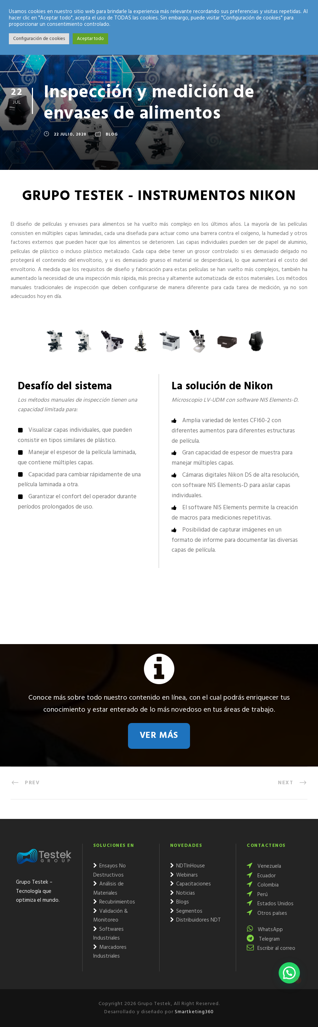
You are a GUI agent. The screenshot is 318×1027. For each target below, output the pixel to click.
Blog (112, 135)
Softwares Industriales (108, 934)
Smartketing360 (193, 1012)
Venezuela (264, 866)
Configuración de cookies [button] (39, 38)
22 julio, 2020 (70, 135)
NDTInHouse (187, 866)
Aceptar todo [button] (90, 38)
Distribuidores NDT (195, 920)
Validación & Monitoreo (110, 916)
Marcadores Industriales (110, 952)
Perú (257, 894)
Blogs (179, 902)
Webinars (184, 875)
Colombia (263, 885)
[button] (289, 972)
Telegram (263, 939)
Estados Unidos (270, 904)
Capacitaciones (190, 884)
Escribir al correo (271, 948)
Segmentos (186, 911)
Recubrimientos (114, 902)
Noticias (182, 893)
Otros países (267, 913)
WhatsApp (265, 929)
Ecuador (261, 876)
